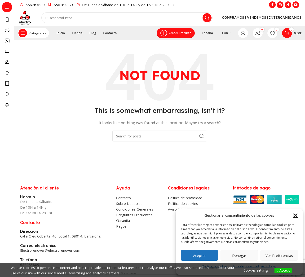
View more (129, 273)
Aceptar (199, 255)
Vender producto (175, 49)
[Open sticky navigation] (33, 49)
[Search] (133, 26)
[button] (295, 215)
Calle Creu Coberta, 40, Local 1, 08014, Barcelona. (60, 252)
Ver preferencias (279, 255)
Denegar (239, 255)
